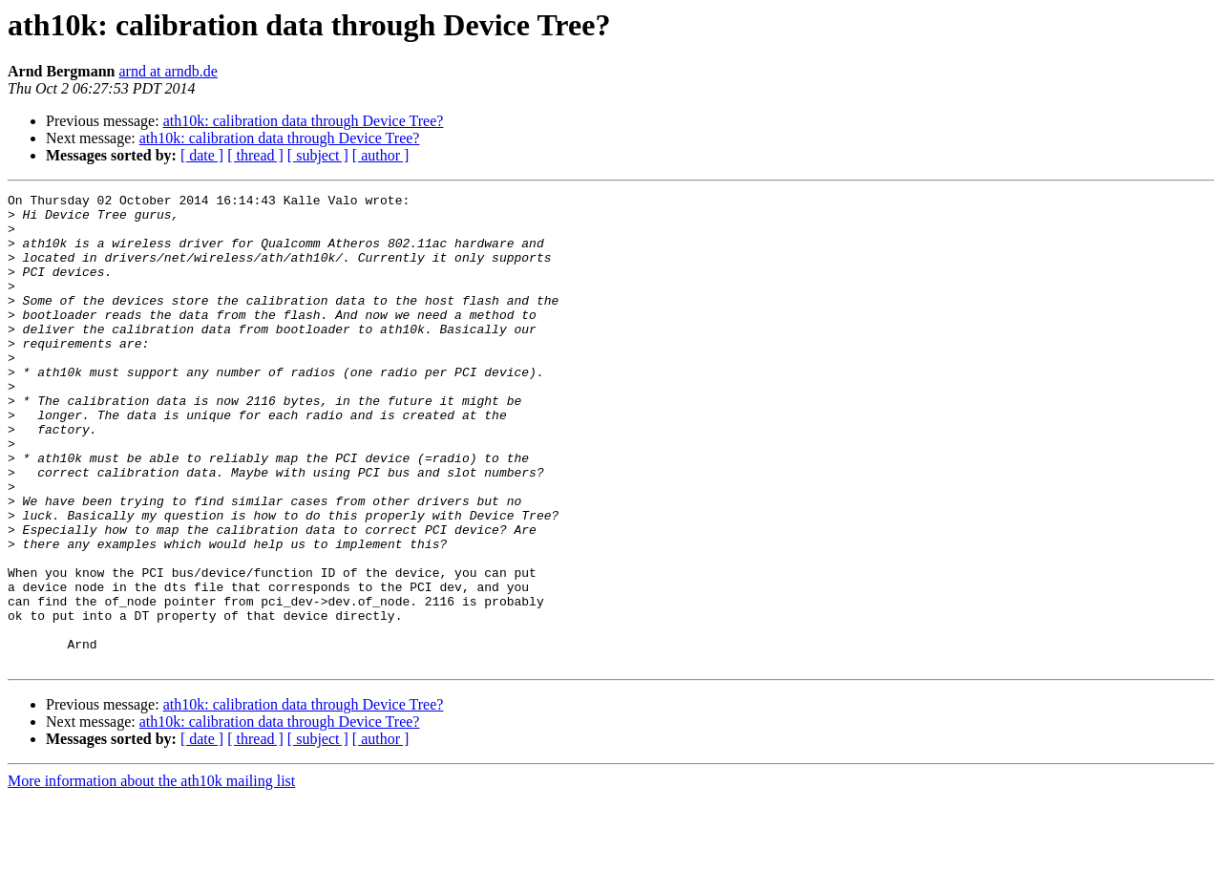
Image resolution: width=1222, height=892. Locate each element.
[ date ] (201, 155)
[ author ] (381, 155)
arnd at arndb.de (168, 71)
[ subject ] (317, 155)
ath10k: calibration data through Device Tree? (303, 121)
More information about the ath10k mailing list (151, 875)
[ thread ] (255, 155)
